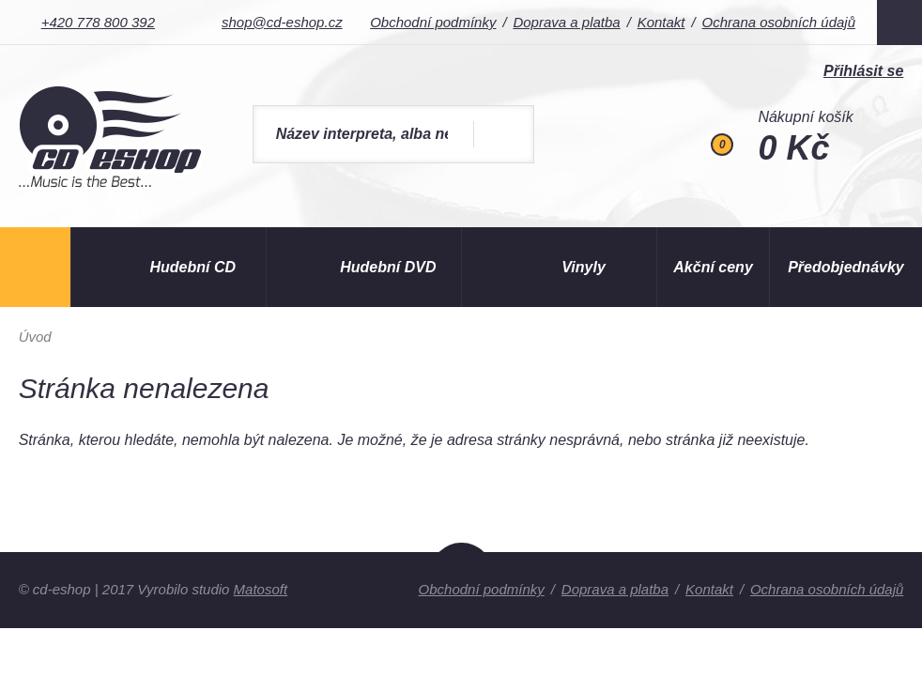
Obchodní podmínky (433, 22)
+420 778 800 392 (98, 22)
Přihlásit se (863, 71)
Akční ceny (712, 267)
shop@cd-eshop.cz (282, 22)
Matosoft (261, 589)
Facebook (899, 22)
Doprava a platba (566, 22)
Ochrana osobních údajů (778, 22)
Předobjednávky (846, 267)
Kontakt (661, 22)
